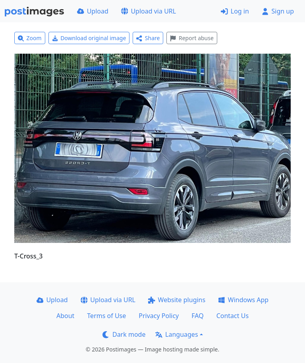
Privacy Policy (159, 315)
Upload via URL (148, 11)
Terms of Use (106, 315)
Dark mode (123, 334)
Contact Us (232, 315)
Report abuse (191, 38)
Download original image (89, 38)
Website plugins (176, 299)
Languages (176, 334)
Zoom (30, 38)
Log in (235, 11)
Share (148, 38)
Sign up (278, 11)
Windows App (243, 299)
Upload (92, 11)
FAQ (197, 315)
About (65, 315)
